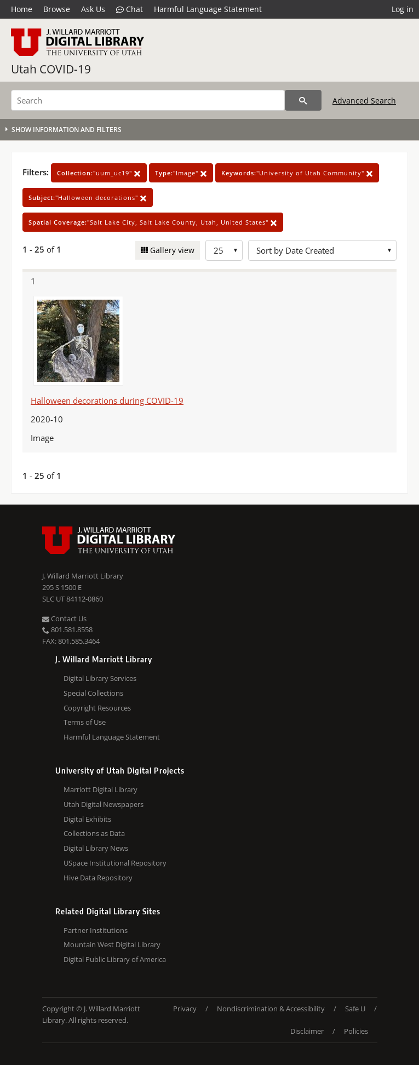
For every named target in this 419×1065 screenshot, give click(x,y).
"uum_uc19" (99, 173)
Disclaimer (307, 1031)
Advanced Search (364, 100)
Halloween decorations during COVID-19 (107, 400)
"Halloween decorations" (87, 197)
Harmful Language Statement (208, 9)
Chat (129, 9)
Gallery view (171, 250)
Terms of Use (85, 722)
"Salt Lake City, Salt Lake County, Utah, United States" (152, 222)
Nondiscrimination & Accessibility (271, 1009)
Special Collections (93, 693)
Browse (56, 9)
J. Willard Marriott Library (82, 576)
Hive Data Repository (98, 878)
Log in (403, 9)
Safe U (355, 1009)
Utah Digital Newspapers (104, 804)
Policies (356, 1031)
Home (21, 9)
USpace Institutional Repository (115, 863)
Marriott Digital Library (100, 789)
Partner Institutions (96, 930)
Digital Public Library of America (115, 959)
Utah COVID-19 (51, 69)
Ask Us (93, 9)
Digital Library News (96, 848)
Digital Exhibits (87, 819)
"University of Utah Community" (297, 173)
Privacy (185, 1009)
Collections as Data (94, 833)
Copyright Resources (97, 708)
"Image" (181, 173)
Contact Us (64, 618)
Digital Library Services (100, 678)
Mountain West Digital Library (112, 944)
